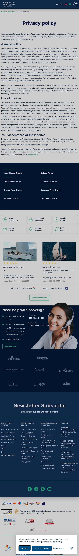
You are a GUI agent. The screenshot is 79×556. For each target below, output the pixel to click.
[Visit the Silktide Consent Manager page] (71, 548)
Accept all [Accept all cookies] (24, 548)
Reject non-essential (41, 548)
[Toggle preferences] (58, 548)
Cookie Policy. (57, 542)
